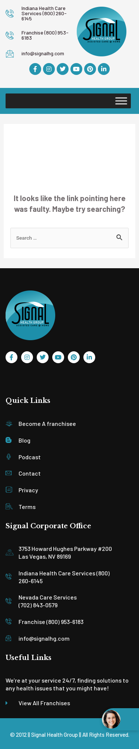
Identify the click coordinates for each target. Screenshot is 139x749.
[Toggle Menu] (121, 100)
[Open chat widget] (120, 719)
